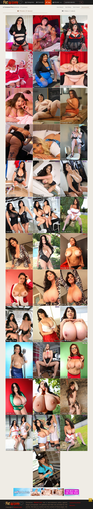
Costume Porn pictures (74, 502)
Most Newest (60, 7)
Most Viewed (76, 7)
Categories (29, 2)
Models (56, 2)
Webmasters (72, 505)
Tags (48, 2)
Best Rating (68, 7)
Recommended (85, 7)
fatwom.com (18, 507)
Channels (40, 2)
